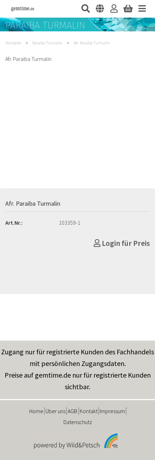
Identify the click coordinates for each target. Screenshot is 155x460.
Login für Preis (122, 243)
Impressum (112, 411)
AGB (72, 411)
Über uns (55, 411)
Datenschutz (77, 421)
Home (36, 411)
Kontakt (89, 411)
